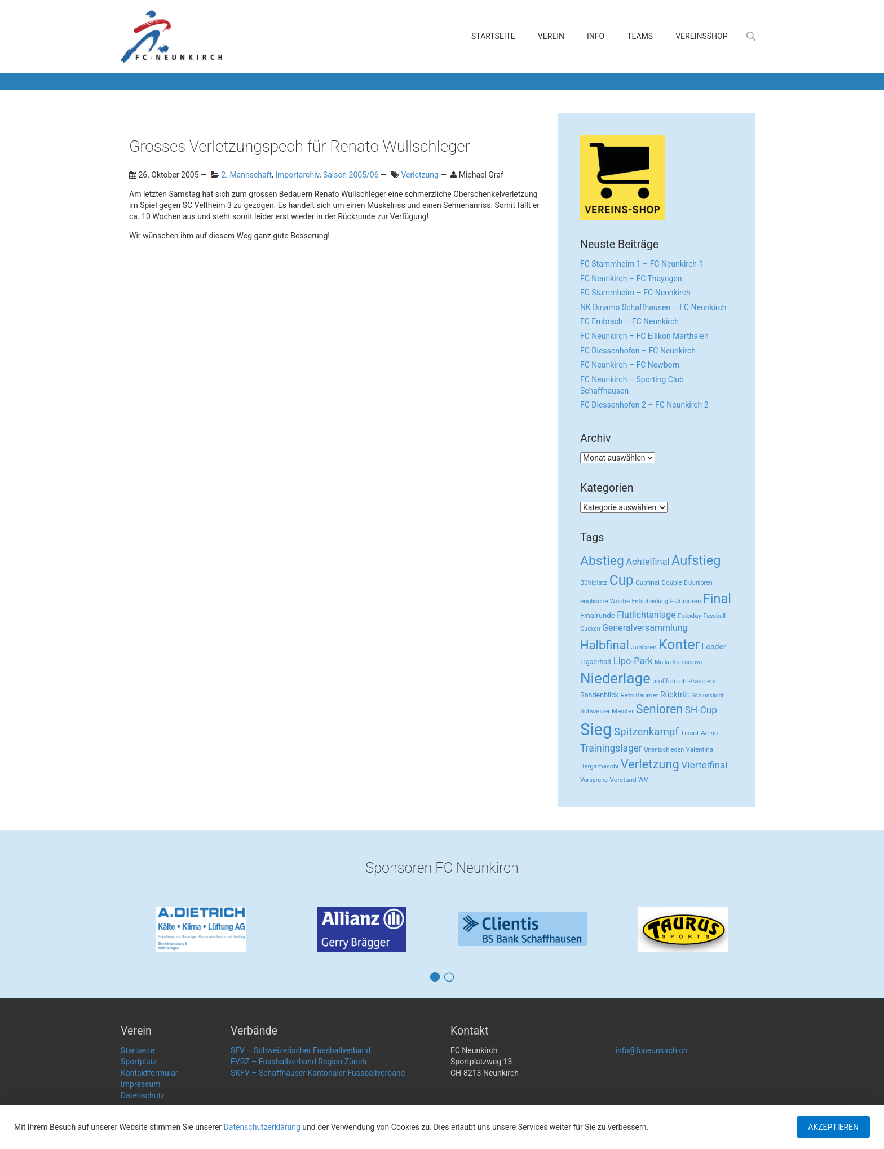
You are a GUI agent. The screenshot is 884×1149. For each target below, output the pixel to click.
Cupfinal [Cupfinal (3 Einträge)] (647, 582)
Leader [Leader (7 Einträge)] (714, 646)
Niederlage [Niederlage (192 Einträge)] (615, 678)
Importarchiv (297, 174)
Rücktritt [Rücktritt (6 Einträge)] (674, 694)
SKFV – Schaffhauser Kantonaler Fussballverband (318, 1072)
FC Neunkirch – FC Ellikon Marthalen (644, 336)
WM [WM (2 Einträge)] (643, 780)
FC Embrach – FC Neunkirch (629, 321)
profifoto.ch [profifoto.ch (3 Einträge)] (669, 681)
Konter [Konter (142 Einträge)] (679, 645)
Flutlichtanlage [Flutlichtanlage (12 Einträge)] (646, 614)
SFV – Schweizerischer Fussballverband (300, 1050)
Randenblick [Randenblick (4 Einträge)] (599, 695)
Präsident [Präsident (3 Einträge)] (702, 681)
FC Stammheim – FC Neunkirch (635, 292)
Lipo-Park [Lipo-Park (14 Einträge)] (633, 661)
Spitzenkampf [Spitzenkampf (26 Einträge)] (646, 732)
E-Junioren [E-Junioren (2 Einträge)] (698, 582)
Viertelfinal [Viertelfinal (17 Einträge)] (704, 765)
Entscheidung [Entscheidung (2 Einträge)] (650, 601)
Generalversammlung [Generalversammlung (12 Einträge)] (645, 627)
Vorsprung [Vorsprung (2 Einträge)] (594, 780)
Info (595, 36)
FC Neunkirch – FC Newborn (629, 364)
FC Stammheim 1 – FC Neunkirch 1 (641, 263)
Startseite (493, 36)
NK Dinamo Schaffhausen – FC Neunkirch (653, 307)
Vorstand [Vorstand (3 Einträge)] (623, 780)
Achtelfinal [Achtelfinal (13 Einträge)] (647, 561)
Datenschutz (143, 1095)
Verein (551, 36)
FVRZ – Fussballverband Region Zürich (298, 1061)
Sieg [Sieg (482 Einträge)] (596, 729)
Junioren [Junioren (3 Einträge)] (643, 647)
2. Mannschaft (246, 174)
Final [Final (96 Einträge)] (717, 599)
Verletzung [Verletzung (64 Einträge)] (650, 764)
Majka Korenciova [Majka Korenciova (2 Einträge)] (678, 662)
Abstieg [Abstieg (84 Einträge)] (602, 560)
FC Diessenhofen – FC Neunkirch (638, 350)
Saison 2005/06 (351, 174)
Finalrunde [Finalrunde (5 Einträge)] (597, 615)
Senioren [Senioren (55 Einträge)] (659, 709)
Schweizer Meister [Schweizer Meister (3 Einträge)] (607, 711)
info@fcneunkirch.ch (652, 1050)
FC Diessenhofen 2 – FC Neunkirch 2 (644, 404)
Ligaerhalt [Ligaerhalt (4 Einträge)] (595, 661)
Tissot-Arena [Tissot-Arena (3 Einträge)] (699, 733)
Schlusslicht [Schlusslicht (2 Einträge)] (708, 695)
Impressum (140, 1084)
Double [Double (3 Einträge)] (671, 582)
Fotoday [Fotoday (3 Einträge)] (689, 616)
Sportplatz (139, 1061)
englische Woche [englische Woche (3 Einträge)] (605, 601)
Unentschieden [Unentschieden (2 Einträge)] (664, 749)
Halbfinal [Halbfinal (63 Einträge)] (604, 645)
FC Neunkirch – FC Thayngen (631, 278)
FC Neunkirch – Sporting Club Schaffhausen (632, 385)
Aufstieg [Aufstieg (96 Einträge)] (696, 560)
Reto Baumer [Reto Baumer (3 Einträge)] (639, 695)
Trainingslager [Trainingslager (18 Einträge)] (611, 748)
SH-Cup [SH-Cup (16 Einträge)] (701, 709)
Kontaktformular (149, 1072)
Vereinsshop (701, 36)
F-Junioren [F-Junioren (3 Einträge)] (685, 601)
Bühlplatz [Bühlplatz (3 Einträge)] (593, 582)
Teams (640, 36)
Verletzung (419, 174)
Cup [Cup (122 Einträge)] (621, 580)
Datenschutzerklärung (262, 1127)
